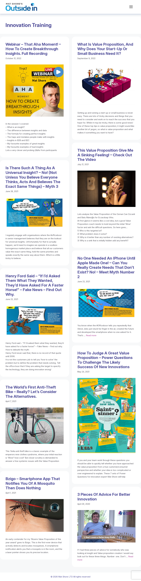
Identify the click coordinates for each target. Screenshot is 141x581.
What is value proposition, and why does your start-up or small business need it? (105, 49)
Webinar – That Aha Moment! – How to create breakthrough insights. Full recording (33, 49)
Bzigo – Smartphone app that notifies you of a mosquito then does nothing (33, 483)
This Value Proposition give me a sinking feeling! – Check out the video (105, 155)
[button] (131, 7)
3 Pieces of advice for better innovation (103, 496)
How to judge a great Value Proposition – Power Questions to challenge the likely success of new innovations (105, 360)
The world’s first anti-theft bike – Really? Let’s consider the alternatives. (31, 392)
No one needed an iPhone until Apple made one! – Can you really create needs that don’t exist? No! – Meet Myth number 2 (106, 267)
